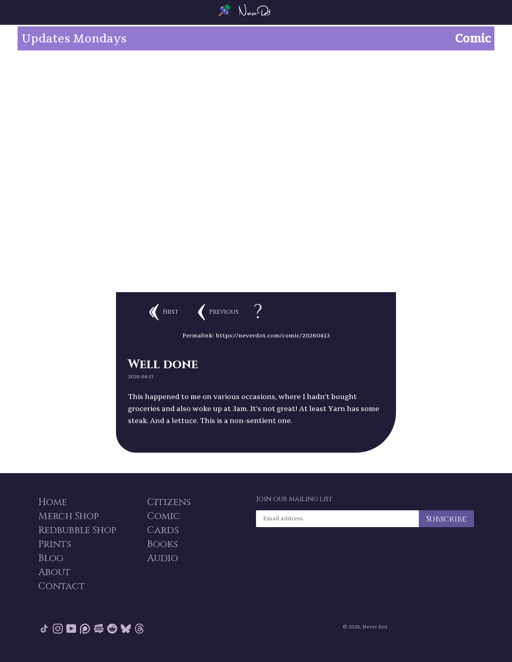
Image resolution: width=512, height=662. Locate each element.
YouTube (71, 638)
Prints (54, 552)
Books (162, 552)
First (178, 307)
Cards (163, 538)
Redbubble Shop (77, 538)
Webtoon (99, 638)
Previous (241, 307)
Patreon (85, 638)
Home (52, 509)
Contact (61, 595)
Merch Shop (68, 523)
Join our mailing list (294, 506)
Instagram (58, 638)
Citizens (169, 509)
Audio (162, 566)
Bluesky (126, 638)
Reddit (112, 638)
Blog (50, 566)
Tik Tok (44, 638)
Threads (139, 638)
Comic (163, 523)
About (54, 581)
